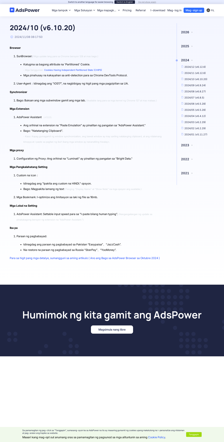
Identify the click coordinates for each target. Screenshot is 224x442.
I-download (157, 10)
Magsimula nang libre (112, 329)
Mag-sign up (194, 10)
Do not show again (147, 2)
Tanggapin (194, 434)
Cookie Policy (156, 437)
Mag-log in (174, 10)
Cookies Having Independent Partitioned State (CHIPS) (73, 70)
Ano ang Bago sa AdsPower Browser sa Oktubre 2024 (124, 258)
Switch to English (125, 2)
